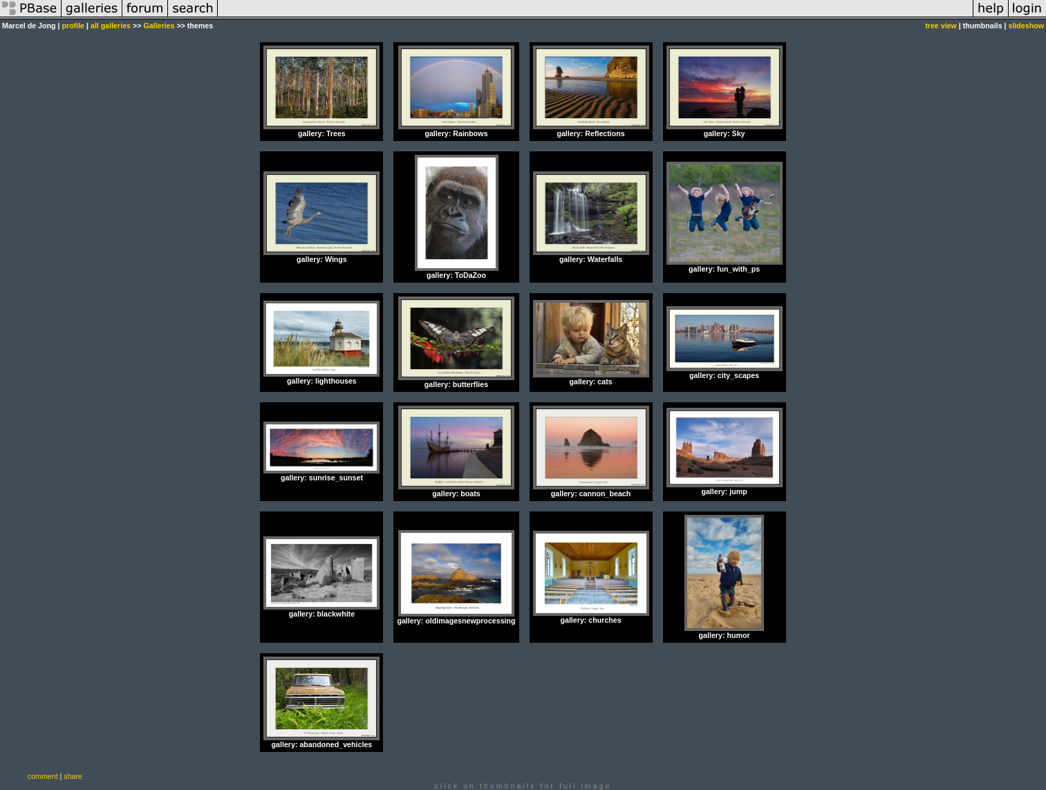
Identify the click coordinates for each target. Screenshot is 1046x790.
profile (73, 25)
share (73, 776)
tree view (941, 25)
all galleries (111, 25)
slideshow (1026, 25)
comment (43, 776)
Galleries (158, 25)
